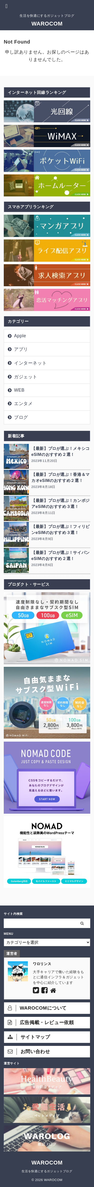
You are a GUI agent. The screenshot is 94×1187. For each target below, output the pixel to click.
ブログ (21, 417)
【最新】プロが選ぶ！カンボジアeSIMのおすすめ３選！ (60, 503)
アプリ (21, 349)
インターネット (30, 363)
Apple (20, 335)
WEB (19, 390)
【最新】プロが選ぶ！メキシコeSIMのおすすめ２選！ (60, 451)
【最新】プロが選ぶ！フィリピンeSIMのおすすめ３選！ (60, 529)
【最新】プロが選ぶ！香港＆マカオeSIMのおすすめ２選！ (60, 477)
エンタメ (23, 403)
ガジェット (25, 376)
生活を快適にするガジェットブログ (47, 1171)
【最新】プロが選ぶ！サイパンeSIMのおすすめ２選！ (60, 555)
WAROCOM (46, 24)
